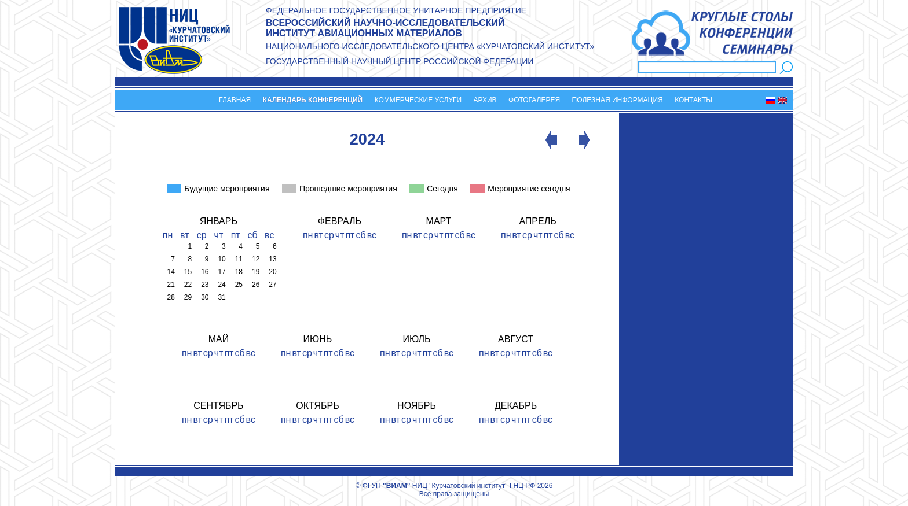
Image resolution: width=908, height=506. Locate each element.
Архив (484, 100)
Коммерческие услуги (418, 100)
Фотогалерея (534, 100)
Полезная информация (617, 100)
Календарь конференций (313, 100)
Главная (235, 100)
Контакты (693, 100)
